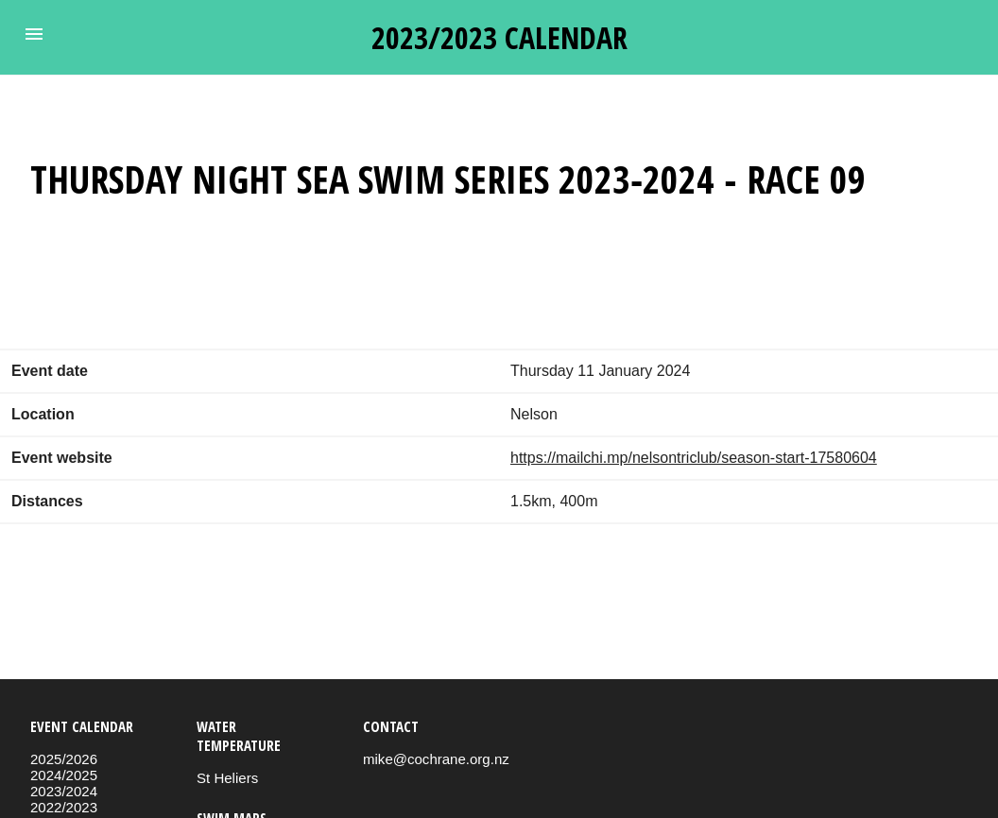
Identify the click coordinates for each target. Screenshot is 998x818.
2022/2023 (63, 807)
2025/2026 (63, 759)
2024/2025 (63, 775)
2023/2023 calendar (499, 37)
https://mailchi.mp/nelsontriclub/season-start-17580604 (693, 458)
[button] (34, 34)
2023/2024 (63, 791)
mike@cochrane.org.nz (436, 759)
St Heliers (227, 778)
